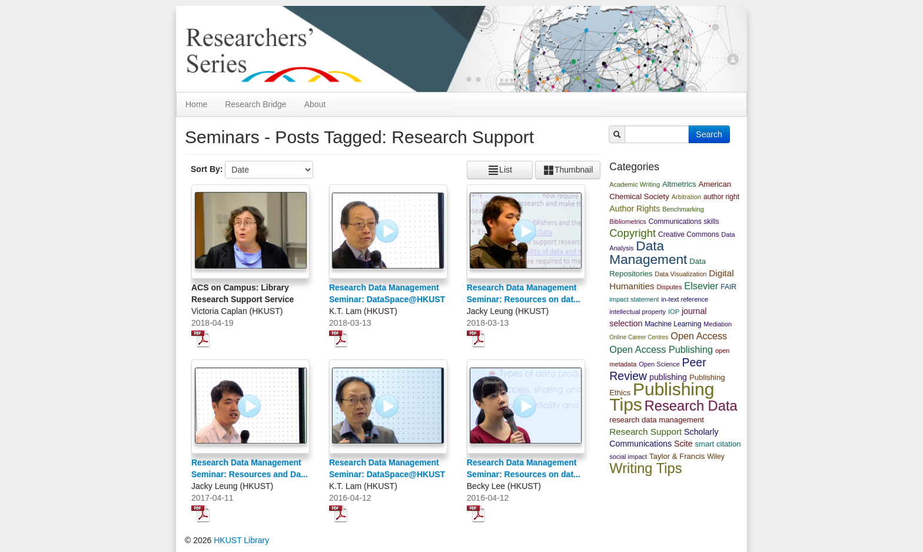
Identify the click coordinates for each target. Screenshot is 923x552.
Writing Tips (645, 468)
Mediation (717, 324)
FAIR (728, 287)
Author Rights (634, 208)
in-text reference (684, 299)
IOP (673, 311)
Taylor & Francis (677, 456)
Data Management (648, 253)
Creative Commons (688, 234)
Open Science (659, 364)
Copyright (632, 233)
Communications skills (684, 221)
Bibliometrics (627, 221)
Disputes (669, 286)
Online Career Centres (638, 337)
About (315, 104)
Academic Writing (634, 184)
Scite (683, 443)
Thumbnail (568, 170)
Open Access (698, 335)
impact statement (634, 299)
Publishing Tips (661, 396)
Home (196, 104)
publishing (668, 377)
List (499, 170)
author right (721, 197)
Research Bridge (255, 104)
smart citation (718, 443)
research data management (656, 419)
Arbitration (686, 196)
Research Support (645, 432)
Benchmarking (683, 209)
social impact (628, 456)
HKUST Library (241, 540)
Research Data (691, 406)
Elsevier (701, 285)
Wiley (716, 456)
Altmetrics (679, 184)
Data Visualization (680, 273)
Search (709, 134)
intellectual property (637, 311)
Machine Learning (673, 324)
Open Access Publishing (661, 349)
